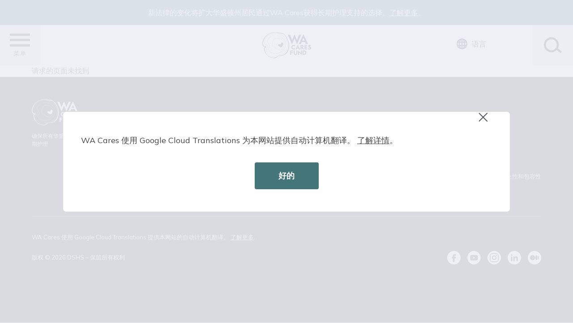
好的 (286, 175)
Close (487, 122)
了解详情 (373, 140)
